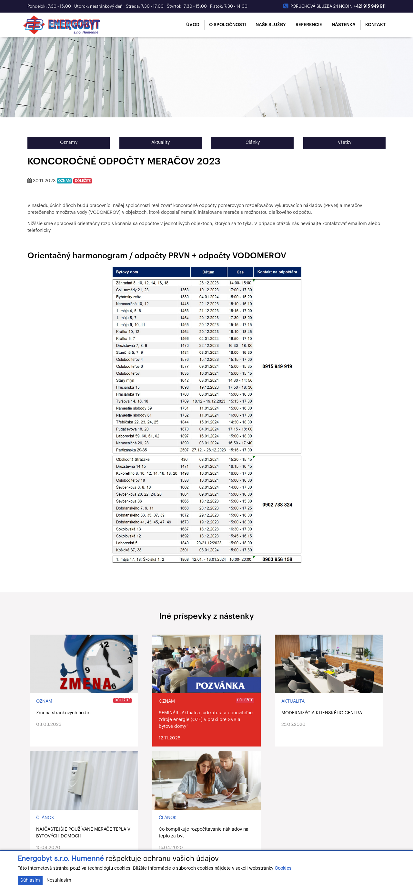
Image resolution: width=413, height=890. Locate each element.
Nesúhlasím (58, 880)
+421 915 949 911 (370, 6)
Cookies (283, 868)
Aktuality (160, 142)
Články (253, 142)
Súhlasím (30, 880)
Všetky (344, 142)
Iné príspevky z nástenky (206, 616)
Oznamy (68, 142)
